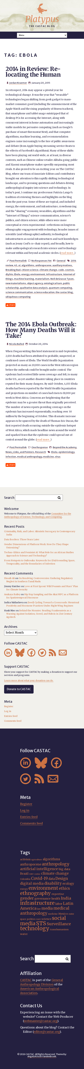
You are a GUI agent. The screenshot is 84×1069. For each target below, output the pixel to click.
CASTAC (26, 980)
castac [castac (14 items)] (37, 874)
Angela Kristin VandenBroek (41, 1056)
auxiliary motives (62, 265)
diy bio (9, 274)
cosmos (69, 269)
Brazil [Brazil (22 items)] (24, 873)
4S (15, 265)
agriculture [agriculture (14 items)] (36, 859)
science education (44, 292)
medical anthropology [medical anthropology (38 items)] (44, 911)
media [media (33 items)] (47, 908)
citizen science (30, 269)
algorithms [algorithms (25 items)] (51, 859)
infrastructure (54, 274)
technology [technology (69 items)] (34, 928)
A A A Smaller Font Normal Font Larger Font (42, 35)
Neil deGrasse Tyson (62, 278)
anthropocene (43, 265)
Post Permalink (18, 260)
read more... (67, 253)
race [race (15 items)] (38, 919)
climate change (48, 269)
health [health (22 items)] (55, 898)
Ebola (17, 274)
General (61, 260)
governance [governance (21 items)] (42, 898)
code (61, 269)
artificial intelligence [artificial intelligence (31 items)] (39, 869)
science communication (19, 292)
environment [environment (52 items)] (43, 888)
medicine (48, 456)
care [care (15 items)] (31, 874)
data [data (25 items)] (51, 879)
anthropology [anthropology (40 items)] (55, 864)
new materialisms (16, 283)
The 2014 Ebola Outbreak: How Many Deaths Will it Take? (41, 330)
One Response (39, 447)
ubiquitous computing (18, 296)
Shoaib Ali (9, 578)
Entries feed (10, 716)
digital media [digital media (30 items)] (32, 883)
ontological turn (53, 283)
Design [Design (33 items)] (61, 878)
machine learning (24, 278)
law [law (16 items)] (39, 908)
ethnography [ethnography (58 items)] (35, 893)
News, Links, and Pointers (20, 452)
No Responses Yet (41, 260)
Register (8, 706)
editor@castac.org (47, 1031)
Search (9, 497)
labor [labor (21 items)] (58, 903)
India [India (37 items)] (66, 898)
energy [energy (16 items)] (24, 889)
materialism (42, 278)
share (12, 305)
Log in (7, 711)
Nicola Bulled (16, 343)
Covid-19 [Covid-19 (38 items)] (39, 878)
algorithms (28, 265)
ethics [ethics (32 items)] (64, 888)
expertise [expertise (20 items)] (58, 894)
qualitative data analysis (34, 287)
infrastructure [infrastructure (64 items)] (37, 903)
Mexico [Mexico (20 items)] (63, 913)
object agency (35, 283)
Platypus (42, 19)
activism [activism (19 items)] (25, 859)
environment (37, 274)
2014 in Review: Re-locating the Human (33, 71)
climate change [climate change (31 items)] (55, 873)
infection (11, 456)
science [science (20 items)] (46, 919)
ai (19, 265)
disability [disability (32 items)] (53, 883)
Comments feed (12, 721)
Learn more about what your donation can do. (28, 680)
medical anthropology (29, 456)
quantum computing (60, 287)
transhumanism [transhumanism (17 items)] (59, 929)
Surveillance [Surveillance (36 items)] (59, 923)
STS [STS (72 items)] (41, 923)
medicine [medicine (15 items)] (53, 914)
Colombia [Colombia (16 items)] (25, 879)
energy (25, 274)
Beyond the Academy (64, 447)
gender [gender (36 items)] (27, 898)
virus (57, 456)
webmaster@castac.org (40, 1021)
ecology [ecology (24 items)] (68, 884)
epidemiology (66, 452)
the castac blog (64, 292)
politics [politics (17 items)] (31, 919)
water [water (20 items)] (24, 934)
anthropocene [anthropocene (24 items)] (30, 864)
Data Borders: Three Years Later (21, 539)
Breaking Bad (13, 269)
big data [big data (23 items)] (64, 869)
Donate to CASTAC (19, 689)
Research (40, 452)
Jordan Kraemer (18, 82)
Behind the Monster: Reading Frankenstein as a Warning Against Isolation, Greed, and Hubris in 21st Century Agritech (39, 613)
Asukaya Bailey (12, 594)
